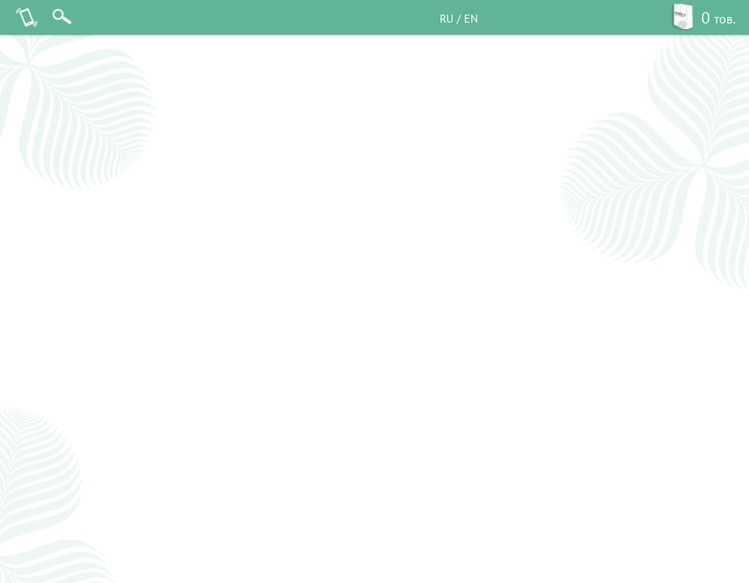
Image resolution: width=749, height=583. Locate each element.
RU (446, 18)
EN (471, 18)
